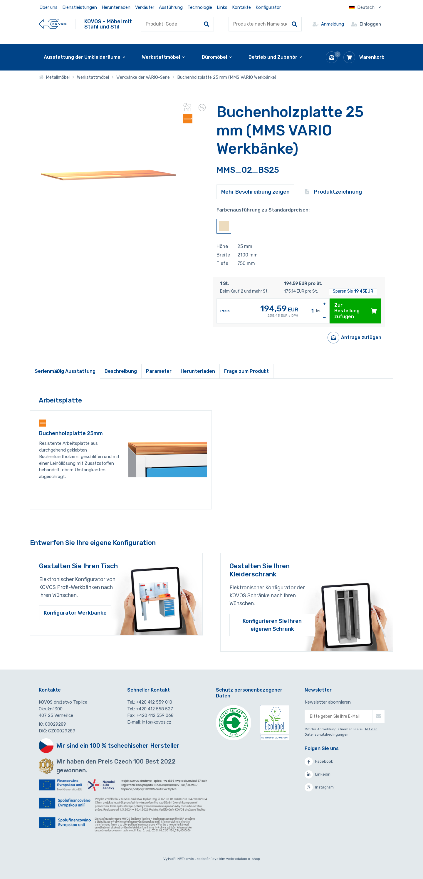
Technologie (199, 7)
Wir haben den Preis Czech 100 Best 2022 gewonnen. (116, 766)
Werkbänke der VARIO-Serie (143, 77)
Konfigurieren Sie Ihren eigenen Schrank (272, 625)
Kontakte (241, 7)
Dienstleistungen (79, 7)
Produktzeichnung (333, 192)
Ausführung (171, 7)
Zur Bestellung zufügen (355, 310)
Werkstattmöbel (93, 77)
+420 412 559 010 (154, 702)
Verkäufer (144, 7)
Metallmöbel (54, 77)
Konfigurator (268, 7)
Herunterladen (116, 7)
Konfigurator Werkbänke (75, 613)
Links (222, 7)
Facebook (319, 761)
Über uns (48, 7)
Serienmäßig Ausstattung (65, 371)
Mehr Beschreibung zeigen (255, 192)
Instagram (319, 787)
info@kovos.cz (156, 722)
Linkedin (317, 774)
